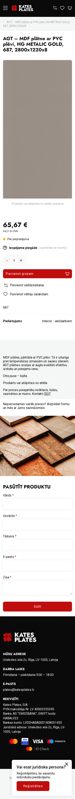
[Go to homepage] (22, 8)
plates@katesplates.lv (18, 690)
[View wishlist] (62, 9)
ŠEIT (47, 394)
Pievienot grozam (19, 274)
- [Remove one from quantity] (7, 260)
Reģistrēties (33, 786)
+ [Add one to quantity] (21, 260)
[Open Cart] (70, 8)
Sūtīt (37, 606)
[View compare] (55, 8)
